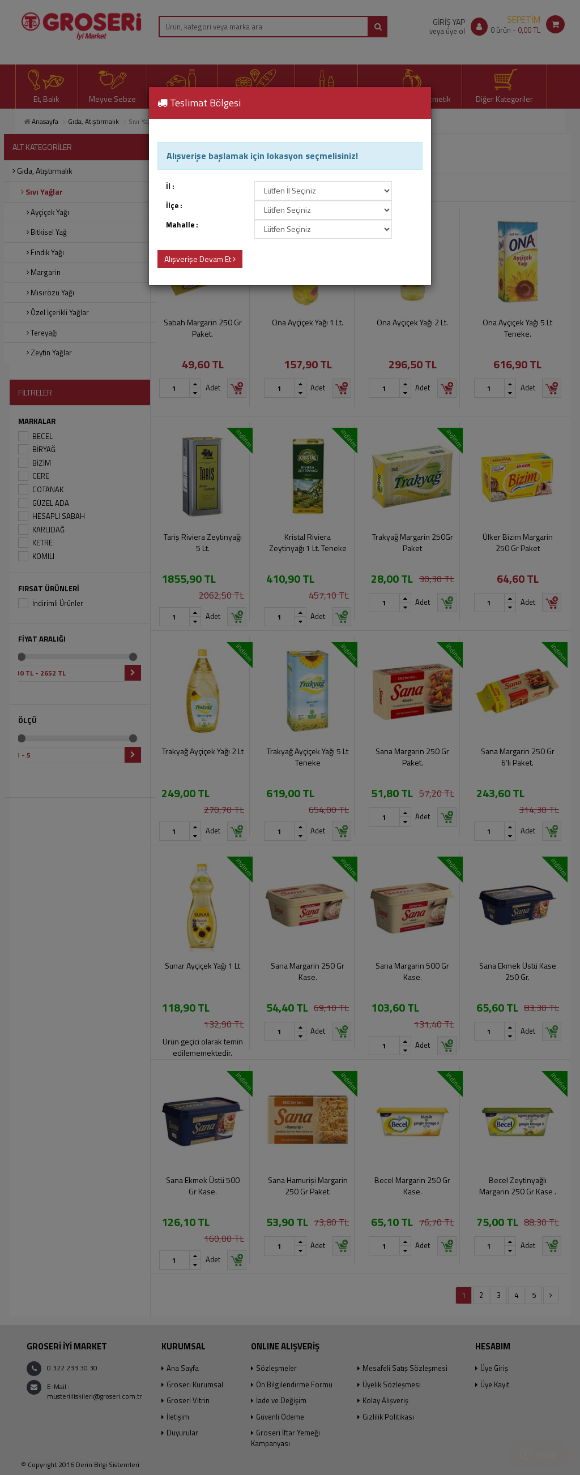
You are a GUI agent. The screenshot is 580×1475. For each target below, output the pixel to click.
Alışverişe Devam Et (200, 259)
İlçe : (174, 205)
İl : (170, 186)
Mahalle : (182, 225)
